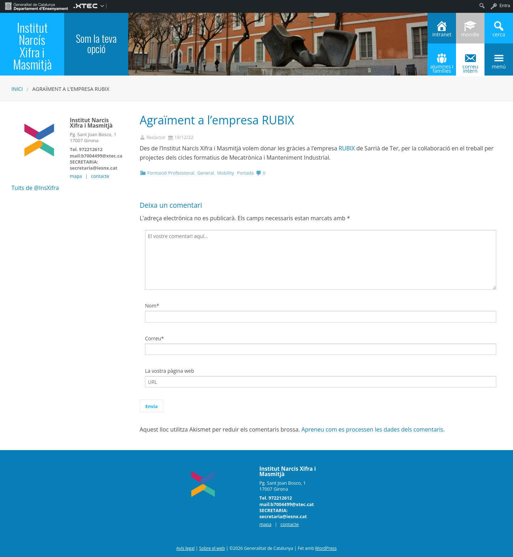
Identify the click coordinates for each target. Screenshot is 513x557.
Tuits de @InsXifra (35, 188)
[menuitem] (36, 5)
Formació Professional (170, 173)
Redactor (156, 137)
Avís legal (185, 548)
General (205, 173)
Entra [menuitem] (504, 5)
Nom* (152, 305)
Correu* (154, 338)
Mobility (225, 173)
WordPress (326, 548)
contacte (100, 176)
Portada (245, 173)
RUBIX (346, 148)
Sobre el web (212, 548)
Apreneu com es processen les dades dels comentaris (372, 429)
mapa (76, 176)
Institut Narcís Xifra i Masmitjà (32, 45)
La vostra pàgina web (169, 370)
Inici (17, 89)
